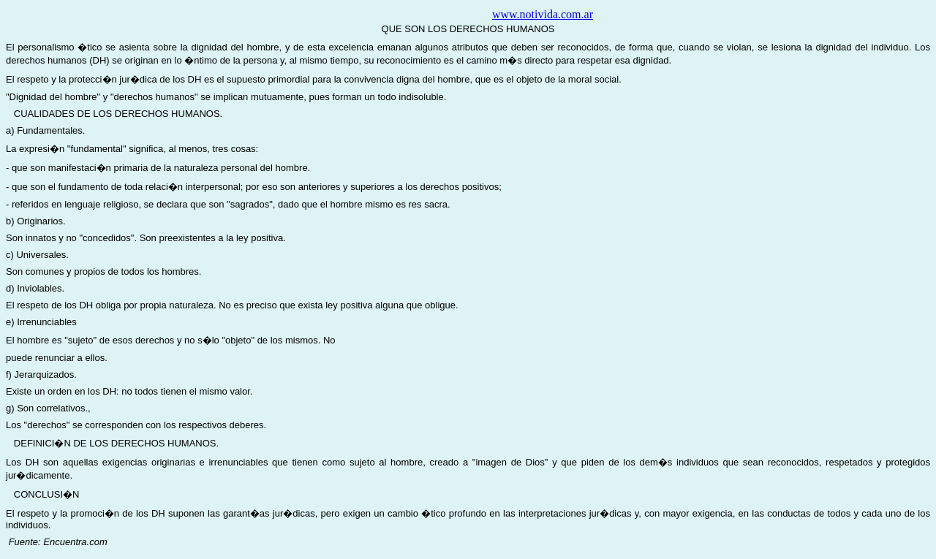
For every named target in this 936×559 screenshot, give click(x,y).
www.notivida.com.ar (542, 14)
